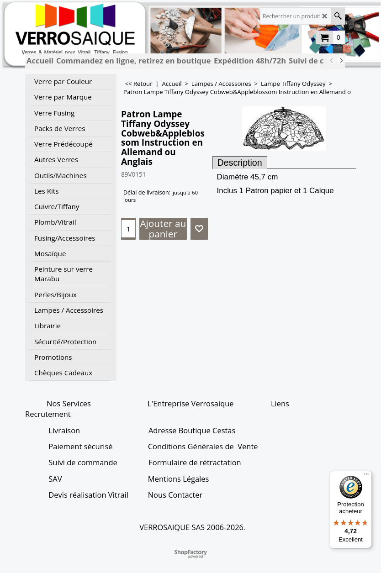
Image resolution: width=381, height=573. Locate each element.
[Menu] (366, 476)
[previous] (332, 60)
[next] (341, 60)
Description (239, 163)
